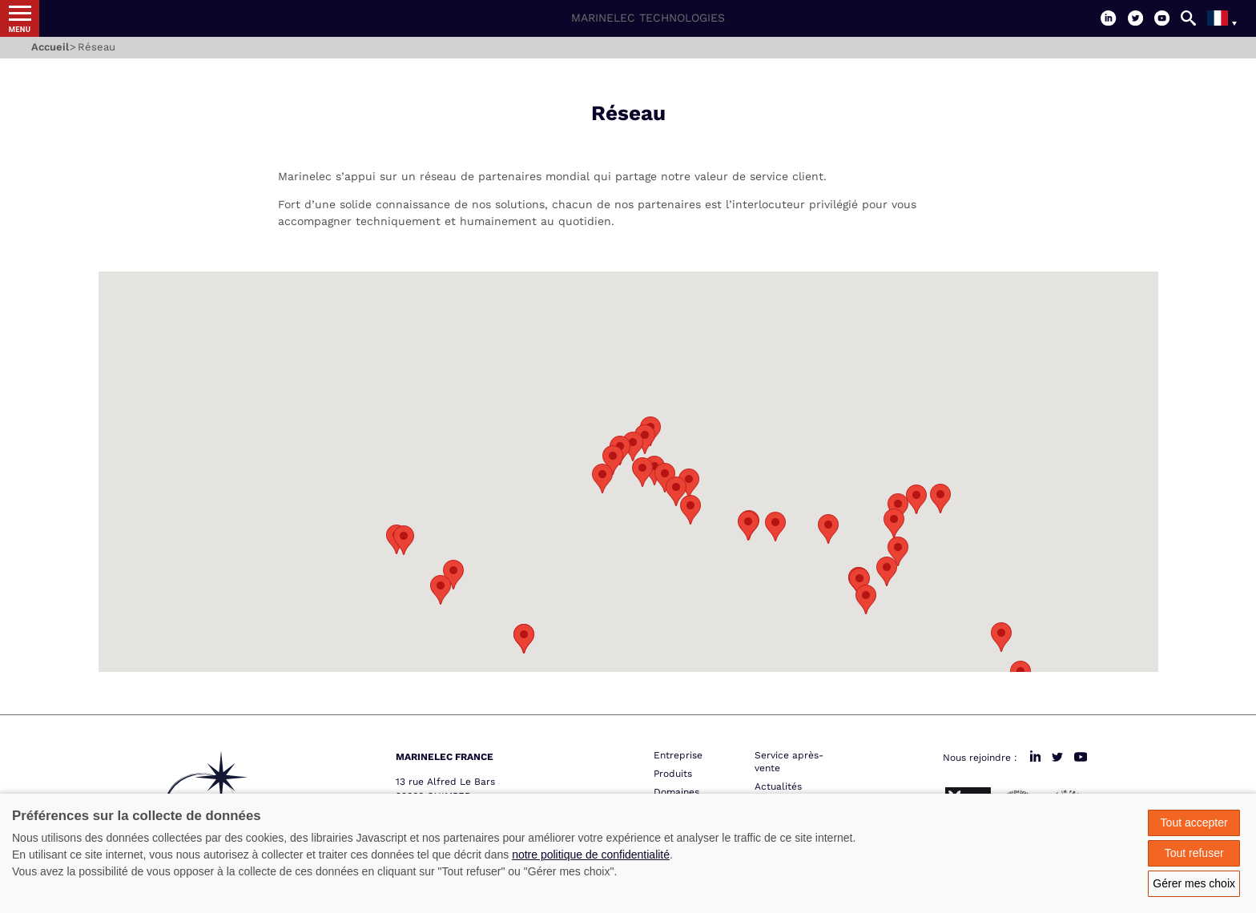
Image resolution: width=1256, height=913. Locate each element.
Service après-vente (789, 762)
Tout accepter (1194, 822)
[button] (612, 460)
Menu (20, 29)
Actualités (778, 786)
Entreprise (678, 755)
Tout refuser (1194, 853)
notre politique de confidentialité (591, 854)
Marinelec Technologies (648, 17)
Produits (673, 773)
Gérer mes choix (1194, 883)
